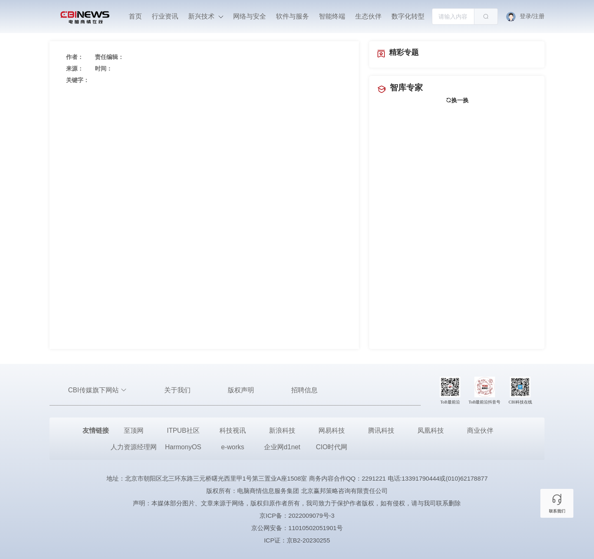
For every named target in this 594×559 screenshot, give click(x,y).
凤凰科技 (430, 430)
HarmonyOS (183, 447)
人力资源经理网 (134, 447)
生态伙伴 (368, 16)
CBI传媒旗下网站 (97, 390)
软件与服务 (292, 16)
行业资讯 (165, 16)
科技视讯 (232, 430)
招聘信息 (304, 390)
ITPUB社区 (183, 430)
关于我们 (177, 390)
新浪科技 (282, 430)
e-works (232, 447)
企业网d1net (282, 447)
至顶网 (134, 430)
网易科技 (331, 430)
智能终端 (332, 16)
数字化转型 (407, 16)
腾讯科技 (381, 430)
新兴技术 (205, 16)
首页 (135, 16)
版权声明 (241, 390)
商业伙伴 (480, 430)
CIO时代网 (331, 447)
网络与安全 (249, 16)
